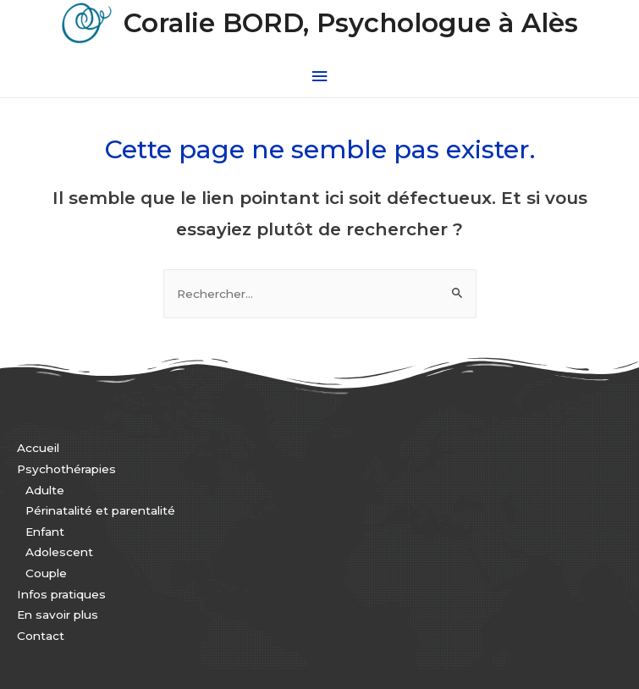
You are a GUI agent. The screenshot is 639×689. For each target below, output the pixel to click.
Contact (40, 635)
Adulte (44, 490)
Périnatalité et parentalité (100, 510)
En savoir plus (57, 614)
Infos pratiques (61, 594)
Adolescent (59, 552)
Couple (46, 573)
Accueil (38, 448)
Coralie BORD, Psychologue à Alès (350, 23)
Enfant (44, 531)
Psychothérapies (66, 469)
